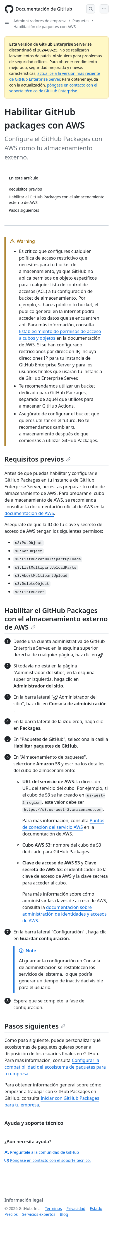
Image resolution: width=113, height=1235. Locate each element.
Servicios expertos (38, 1214)
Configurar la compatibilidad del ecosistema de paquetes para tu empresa (55, 1067)
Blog (64, 1214)
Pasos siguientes (34, 1026)
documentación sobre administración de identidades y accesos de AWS (64, 914)
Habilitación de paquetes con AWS (44, 26)
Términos (53, 1208)
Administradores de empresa (39, 20)
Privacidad (75, 1208)
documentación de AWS (29, 513)
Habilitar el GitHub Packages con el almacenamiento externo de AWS (56, 619)
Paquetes (80, 20)
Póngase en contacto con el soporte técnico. (47, 1160)
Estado (96, 1208)
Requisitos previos (37, 459)
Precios (11, 1214)
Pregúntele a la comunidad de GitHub (41, 1152)
